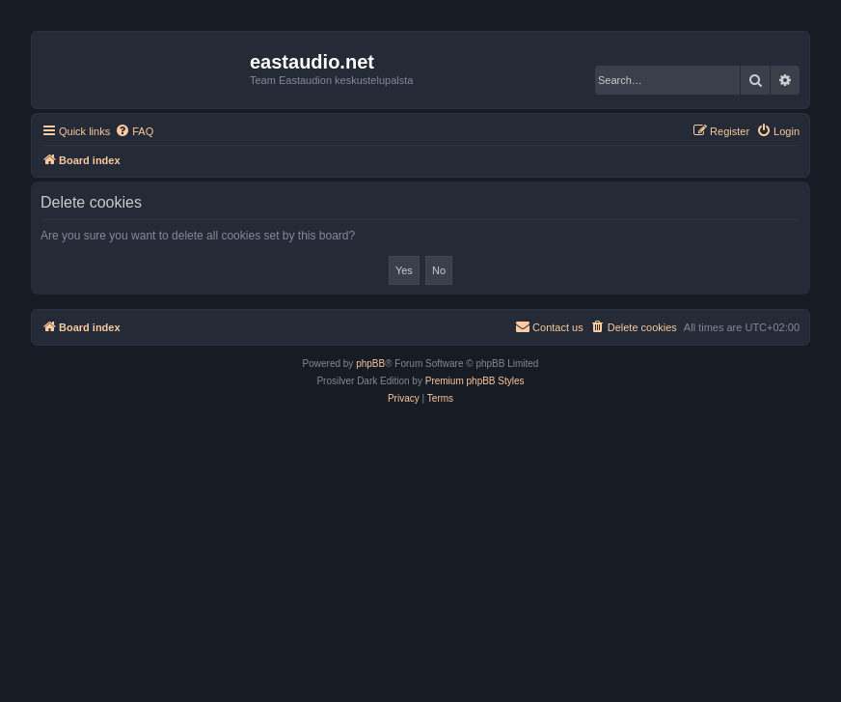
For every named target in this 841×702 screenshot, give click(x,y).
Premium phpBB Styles (475, 381)
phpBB (370, 363)
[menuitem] (134, 131)
